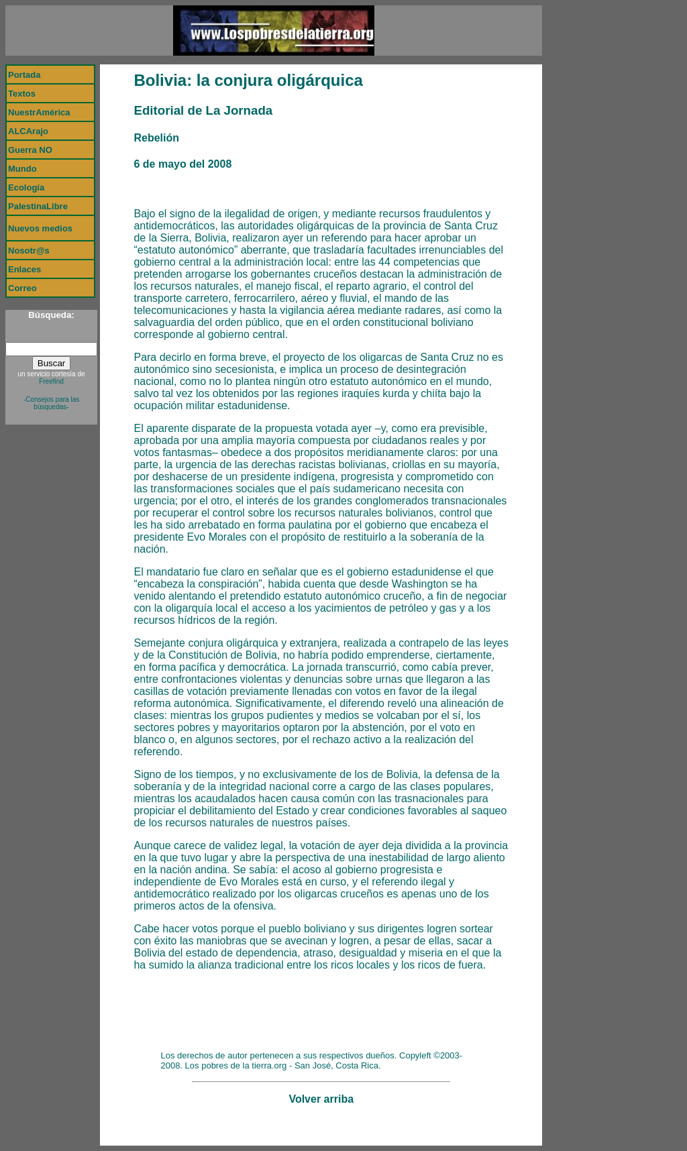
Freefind (51, 381)
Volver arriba (321, 1099)
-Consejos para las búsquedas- (51, 403)
